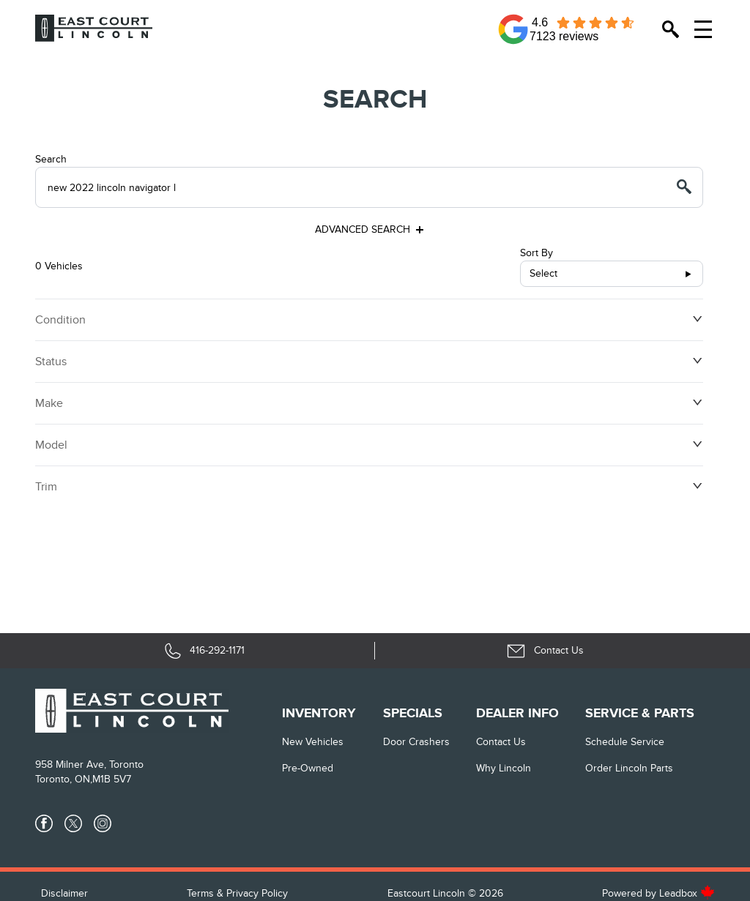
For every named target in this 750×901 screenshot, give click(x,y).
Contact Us (501, 742)
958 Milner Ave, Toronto (89, 764)
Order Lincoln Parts (629, 768)
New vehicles (313, 742)
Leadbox (687, 893)
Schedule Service (624, 742)
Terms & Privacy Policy (237, 893)
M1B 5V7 (111, 779)
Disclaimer (64, 893)
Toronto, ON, (63, 779)
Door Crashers (416, 742)
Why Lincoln (503, 768)
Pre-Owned (307, 768)
